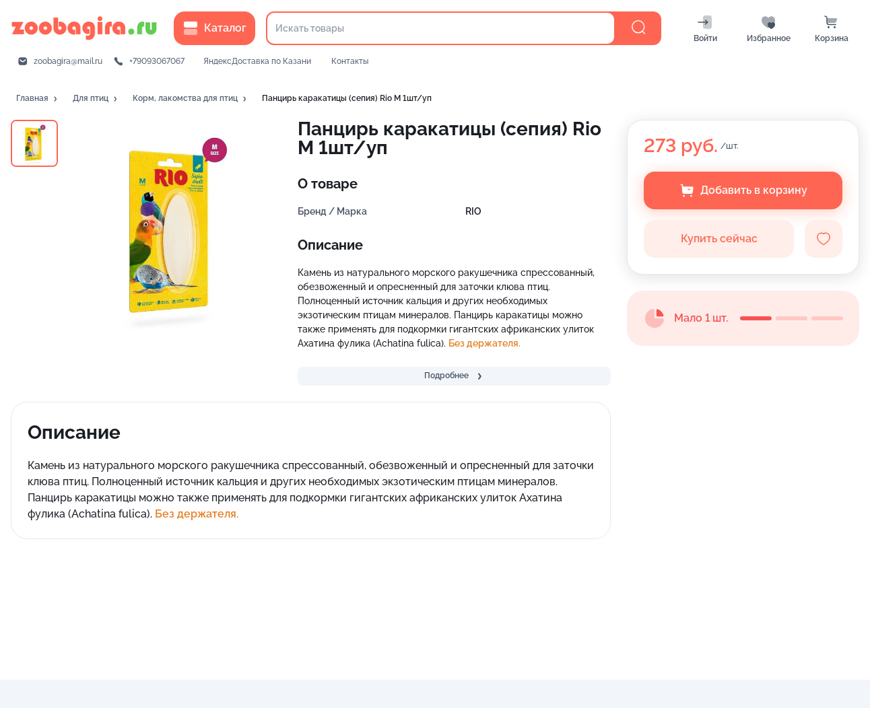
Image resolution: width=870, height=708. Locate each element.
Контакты (349, 61)
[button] (38, 99)
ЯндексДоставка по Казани (257, 61)
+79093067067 (157, 61)
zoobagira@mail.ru (68, 61)
